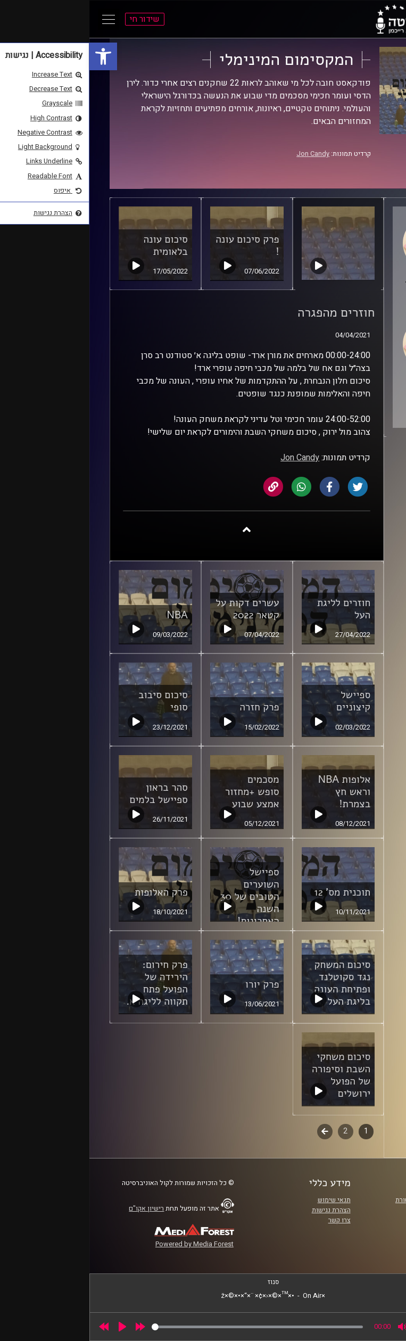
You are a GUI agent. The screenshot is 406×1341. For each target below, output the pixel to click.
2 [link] (256, 1131)
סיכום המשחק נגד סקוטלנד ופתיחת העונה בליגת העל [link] (253, 983)
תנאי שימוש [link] (244, 1200)
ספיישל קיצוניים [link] (264, 701)
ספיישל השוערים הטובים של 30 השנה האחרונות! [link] (160, 896)
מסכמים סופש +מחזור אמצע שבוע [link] (163, 792)
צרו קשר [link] (250, 1220)
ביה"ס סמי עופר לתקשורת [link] (341, 1200)
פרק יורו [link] (173, 984)
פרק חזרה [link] (169, 707)
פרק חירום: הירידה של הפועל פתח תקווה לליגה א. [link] (67, 983)
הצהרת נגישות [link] (241, 1210)
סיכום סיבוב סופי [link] (73, 701)
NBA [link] (88, 615)
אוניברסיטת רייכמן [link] (351, 1210)
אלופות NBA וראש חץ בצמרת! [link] (255, 792)
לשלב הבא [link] (235, 1132)
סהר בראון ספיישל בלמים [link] (69, 794)
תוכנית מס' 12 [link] (253, 892)
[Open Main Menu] (19, 19)
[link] (14, 56)
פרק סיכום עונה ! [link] (157, 246)
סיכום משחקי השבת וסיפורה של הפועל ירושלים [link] (251, 1075)
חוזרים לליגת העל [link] (254, 609)
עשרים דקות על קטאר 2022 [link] (157, 609)
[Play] (33, 1326)
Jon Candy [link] (223, 154)
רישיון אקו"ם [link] (56, 1208)
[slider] (168, 1327)
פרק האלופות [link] (71, 892)
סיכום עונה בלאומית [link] (76, 246)
